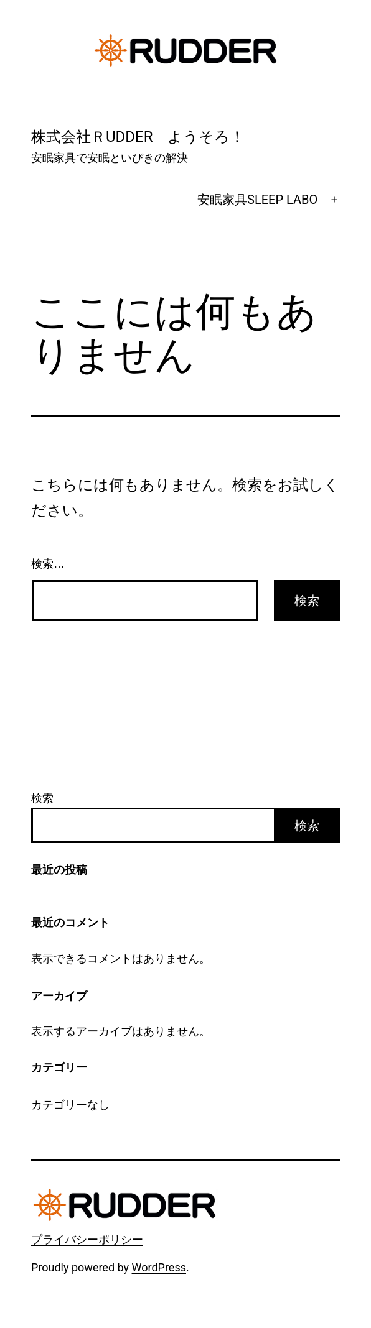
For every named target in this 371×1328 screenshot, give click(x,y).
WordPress (159, 1267)
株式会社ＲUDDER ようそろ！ (138, 136)
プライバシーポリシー (87, 1239)
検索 (42, 798)
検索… (48, 564)
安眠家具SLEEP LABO (257, 199)
